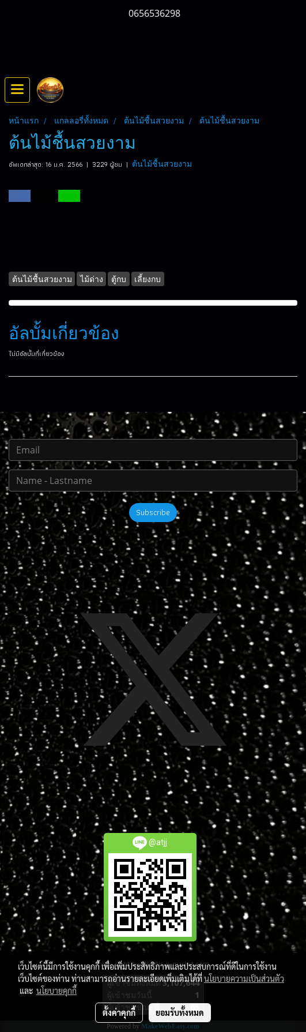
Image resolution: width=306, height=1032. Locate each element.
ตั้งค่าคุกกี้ (119, 1012)
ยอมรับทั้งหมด (180, 1012)
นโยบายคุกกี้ (56, 990)
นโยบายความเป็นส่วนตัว (244, 978)
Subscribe (153, 512)
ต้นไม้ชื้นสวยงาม (162, 163)
